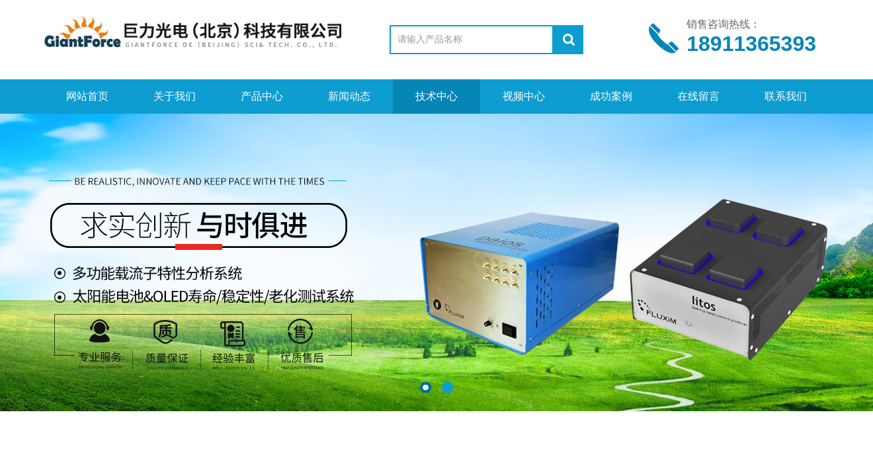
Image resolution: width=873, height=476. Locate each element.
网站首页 (87, 96)
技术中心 (436, 96)
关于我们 (174, 96)
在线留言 (698, 96)
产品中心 (262, 96)
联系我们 (786, 96)
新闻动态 (349, 96)
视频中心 (524, 96)
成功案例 (611, 96)
